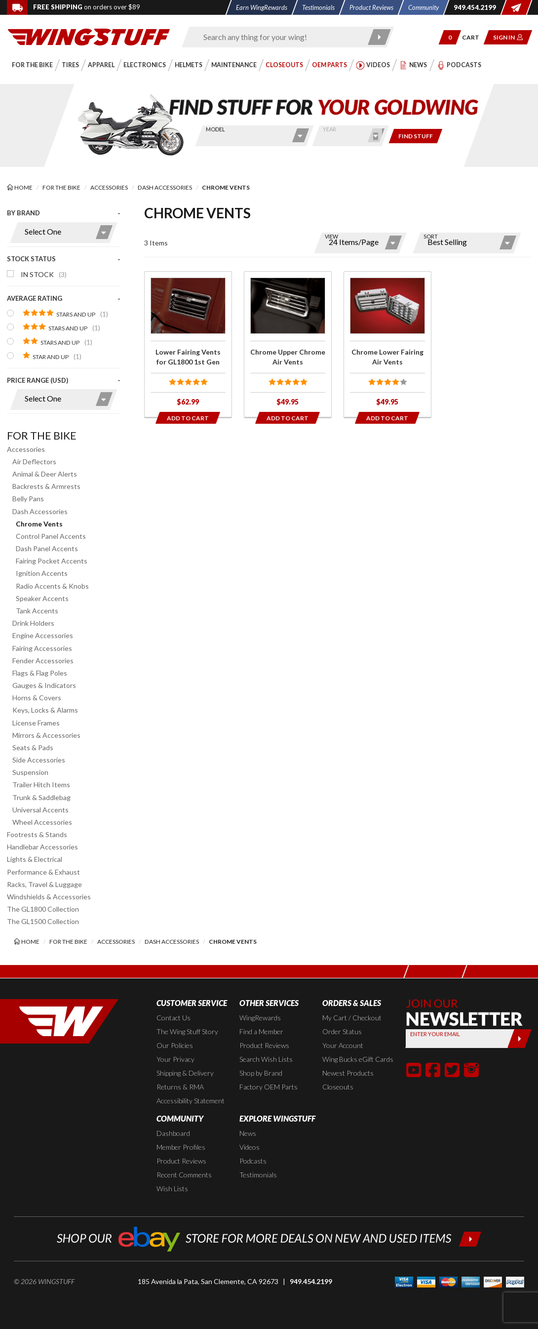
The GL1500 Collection (43, 921)
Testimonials (258, 1174)
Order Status (342, 1031)
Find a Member (261, 1031)
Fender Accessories (43, 660)
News (247, 1133)
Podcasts (253, 1161)
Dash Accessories (40, 511)
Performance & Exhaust (43, 872)
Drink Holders (33, 623)
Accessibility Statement (190, 1100)
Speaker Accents (42, 598)
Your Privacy (175, 1059)
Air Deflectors (34, 461)
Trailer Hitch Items (41, 784)
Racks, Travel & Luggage (44, 884)
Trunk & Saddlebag (41, 797)
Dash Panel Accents (47, 548)
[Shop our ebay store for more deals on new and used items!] (269, 1238)
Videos (249, 1147)
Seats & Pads (32, 747)
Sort (430, 236)
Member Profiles (180, 1147)
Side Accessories (38, 760)
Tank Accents (37, 610)
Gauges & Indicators (44, 685)
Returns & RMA (180, 1087)
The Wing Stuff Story (187, 1031)
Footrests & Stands (37, 834)
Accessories (26, 449)
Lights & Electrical (34, 859)
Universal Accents (40, 809)
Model (215, 129)
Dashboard (173, 1133)
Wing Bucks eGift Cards (357, 1059)
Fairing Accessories (42, 648)
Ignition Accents (42, 573)
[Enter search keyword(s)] (279, 37)
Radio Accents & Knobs (52, 586)
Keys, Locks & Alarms (45, 710)
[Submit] (519, 1038)
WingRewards (260, 1017)
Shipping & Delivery (185, 1073)
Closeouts (337, 1087)
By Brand (23, 213)
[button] (450, 37)
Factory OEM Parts (268, 1087)
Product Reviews (264, 1045)
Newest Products (348, 1073)
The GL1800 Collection (43, 909)
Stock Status (31, 259)
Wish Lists (172, 1188)
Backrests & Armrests (46, 486)
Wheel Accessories (42, 822)
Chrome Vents (39, 524)
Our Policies (174, 1045)
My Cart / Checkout (352, 1017)
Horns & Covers (36, 697)
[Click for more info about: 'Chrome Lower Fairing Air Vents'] (387, 344)
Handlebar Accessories (42, 847)
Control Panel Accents (51, 536)
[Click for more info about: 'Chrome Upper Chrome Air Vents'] (287, 344)
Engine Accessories (42, 635)
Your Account (342, 1045)
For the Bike (42, 435)
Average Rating (34, 298)
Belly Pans (28, 498)
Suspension (30, 772)
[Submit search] (379, 37)
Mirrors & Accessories (46, 735)
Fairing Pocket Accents (51, 561)
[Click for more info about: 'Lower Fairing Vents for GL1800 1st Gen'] (188, 344)
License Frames (36, 723)
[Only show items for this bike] (415, 136)
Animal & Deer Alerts (44, 474)
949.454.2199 (311, 1281)
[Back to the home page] (89, 36)
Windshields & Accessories (49, 896)
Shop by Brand (260, 1073)
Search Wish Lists (266, 1059)
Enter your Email (435, 1034)
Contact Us (173, 1017)
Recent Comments (184, 1174)
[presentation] (63, 313)
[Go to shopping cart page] (474, 37)
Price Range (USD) (37, 380)
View (331, 236)
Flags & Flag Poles (39, 673)
